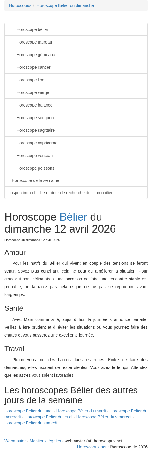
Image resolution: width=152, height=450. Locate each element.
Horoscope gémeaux (32, 54)
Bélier (73, 217)
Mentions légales (45, 441)
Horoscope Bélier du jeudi (48, 417)
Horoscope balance (31, 104)
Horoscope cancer (30, 67)
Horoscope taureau (30, 41)
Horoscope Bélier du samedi (30, 423)
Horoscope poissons (31, 168)
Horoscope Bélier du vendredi (103, 417)
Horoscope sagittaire (32, 130)
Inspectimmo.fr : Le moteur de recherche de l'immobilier (61, 192)
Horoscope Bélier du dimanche (65, 5)
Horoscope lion (26, 79)
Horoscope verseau (31, 155)
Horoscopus (20, 5)
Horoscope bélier (28, 29)
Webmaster (15, 441)
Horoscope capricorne (33, 142)
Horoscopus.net (92, 447)
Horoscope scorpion (31, 117)
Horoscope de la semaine (35, 180)
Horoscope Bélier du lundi (28, 411)
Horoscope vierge (29, 92)
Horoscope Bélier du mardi (81, 411)
